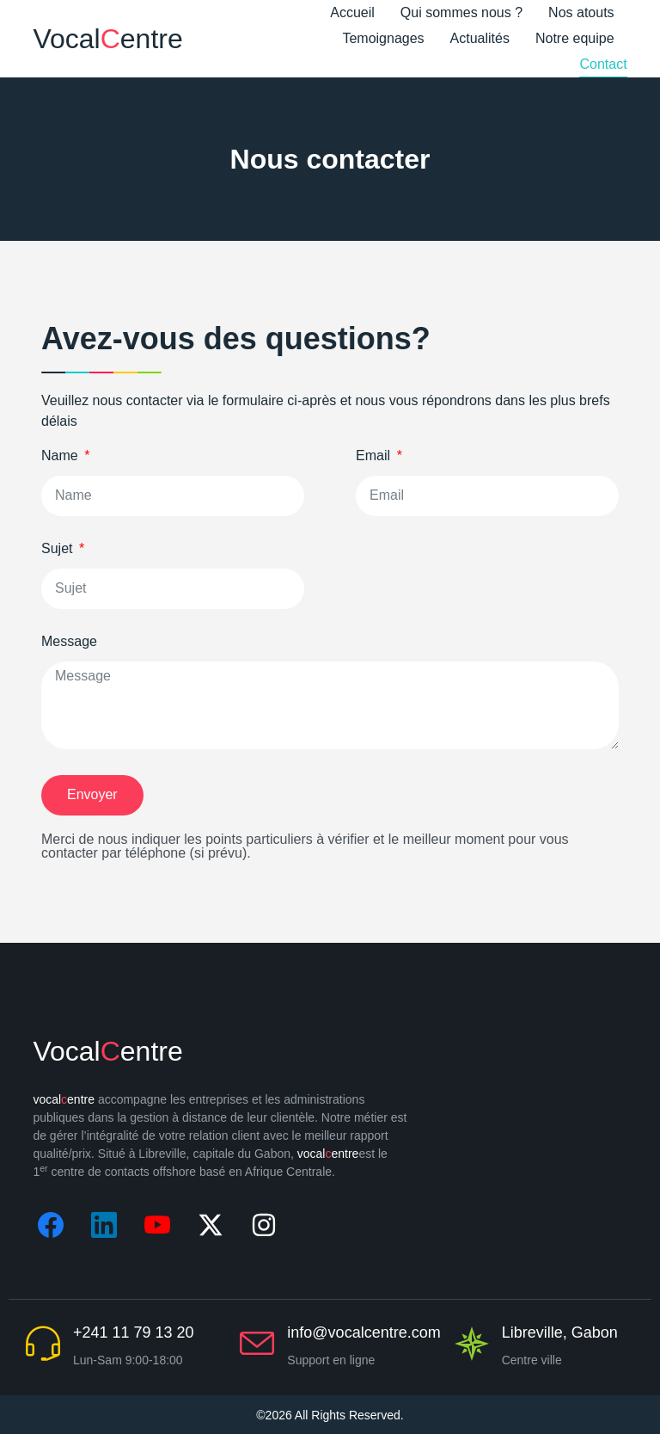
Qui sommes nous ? (461, 12)
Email (375, 456)
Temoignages (383, 38)
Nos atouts (581, 12)
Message (69, 642)
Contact (602, 64)
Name (61, 456)
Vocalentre (107, 38)
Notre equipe (574, 38)
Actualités (480, 38)
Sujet (58, 549)
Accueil (352, 12)
